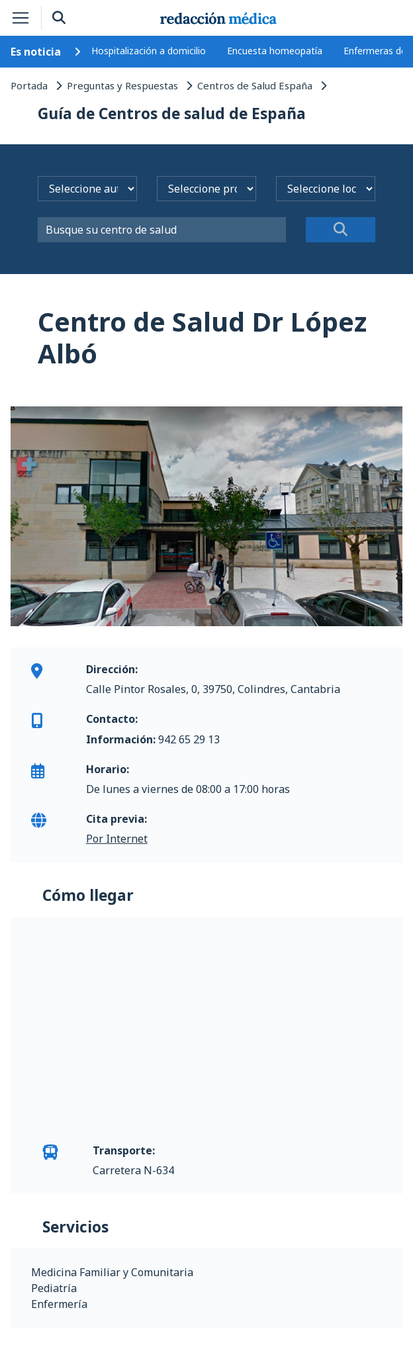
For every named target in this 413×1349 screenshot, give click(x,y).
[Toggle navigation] (20, 18)
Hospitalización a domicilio (148, 50)
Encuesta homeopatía (274, 50)
